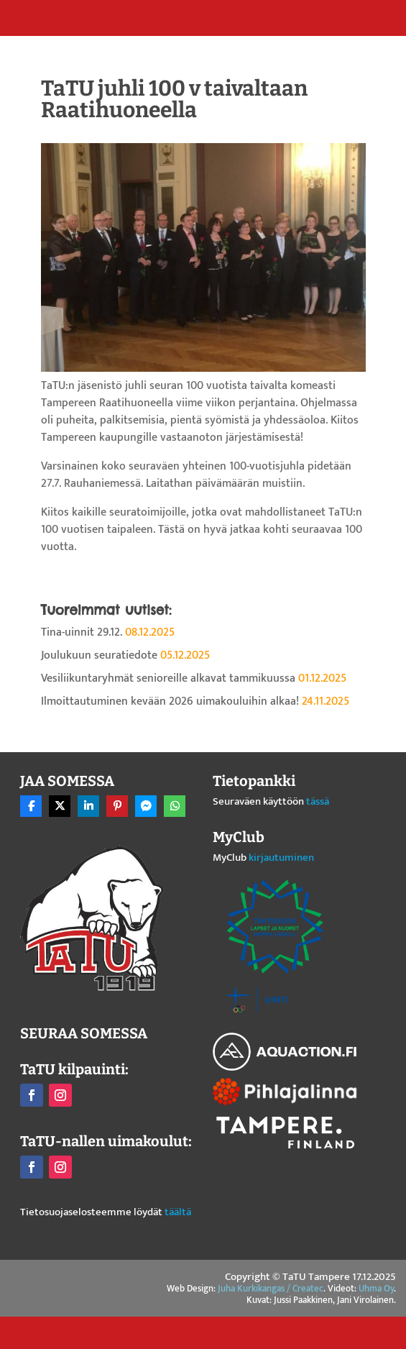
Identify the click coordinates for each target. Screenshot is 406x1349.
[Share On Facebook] (31, 806)
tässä (317, 801)
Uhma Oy (376, 1289)
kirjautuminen (281, 857)
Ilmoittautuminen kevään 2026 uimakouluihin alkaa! (170, 701)
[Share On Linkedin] (88, 806)
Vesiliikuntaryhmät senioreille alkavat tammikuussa (168, 678)
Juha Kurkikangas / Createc (270, 1289)
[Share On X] (59, 806)
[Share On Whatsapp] (174, 806)
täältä (178, 1212)
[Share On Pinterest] (117, 806)
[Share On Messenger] (146, 806)
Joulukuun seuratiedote (99, 655)
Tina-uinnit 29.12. (81, 632)
